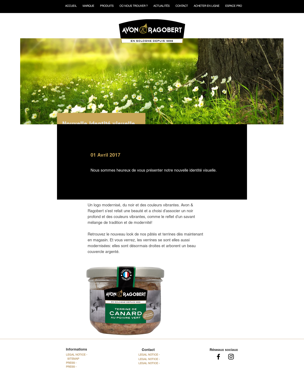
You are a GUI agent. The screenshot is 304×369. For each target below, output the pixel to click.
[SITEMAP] (73, 359)
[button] (149, 355)
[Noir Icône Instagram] (231, 356)
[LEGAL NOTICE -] (76, 355)
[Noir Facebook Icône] (218, 356)
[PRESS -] (71, 363)
